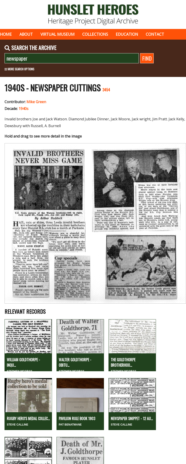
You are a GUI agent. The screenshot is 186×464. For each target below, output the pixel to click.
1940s (23, 108)
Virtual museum (57, 34)
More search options (19, 69)
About (26, 34)
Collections (95, 34)
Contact (155, 34)
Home (6, 34)
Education (127, 34)
